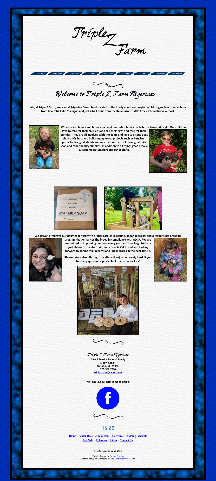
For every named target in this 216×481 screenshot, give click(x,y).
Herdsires (117, 435)
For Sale (88, 440)
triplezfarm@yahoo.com (108, 372)
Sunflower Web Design (125, 458)
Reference (101, 440)
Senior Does (86, 435)
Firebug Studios (116, 456)
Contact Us (126, 440)
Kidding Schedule (136, 435)
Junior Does (102, 435)
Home (72, 435)
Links (113, 440)
